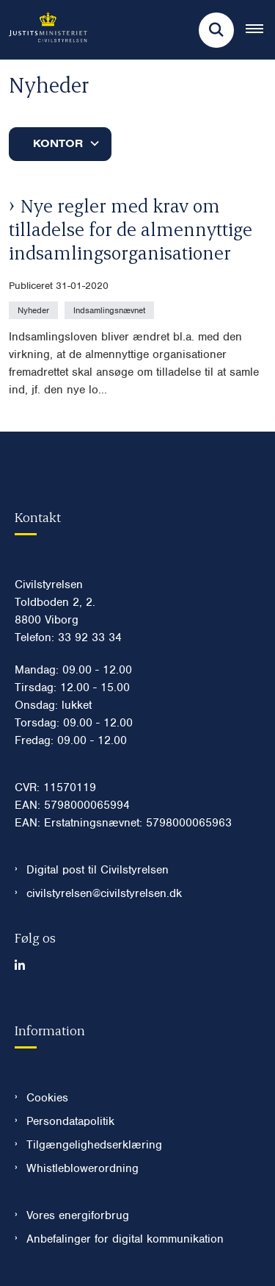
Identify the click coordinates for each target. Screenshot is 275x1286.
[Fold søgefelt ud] (216, 30)
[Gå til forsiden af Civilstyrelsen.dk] (43, 30)
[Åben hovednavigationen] (260, 30)
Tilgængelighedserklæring (94, 1144)
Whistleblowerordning (82, 1168)
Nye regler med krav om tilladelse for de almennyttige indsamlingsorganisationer (130, 228)
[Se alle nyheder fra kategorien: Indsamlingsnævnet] (111, 309)
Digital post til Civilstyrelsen (97, 869)
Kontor (58, 143)
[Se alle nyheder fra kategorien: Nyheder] (35, 309)
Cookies (47, 1097)
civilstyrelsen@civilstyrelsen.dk (104, 893)
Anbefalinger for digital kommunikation (125, 1239)
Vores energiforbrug (77, 1215)
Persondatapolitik (70, 1121)
